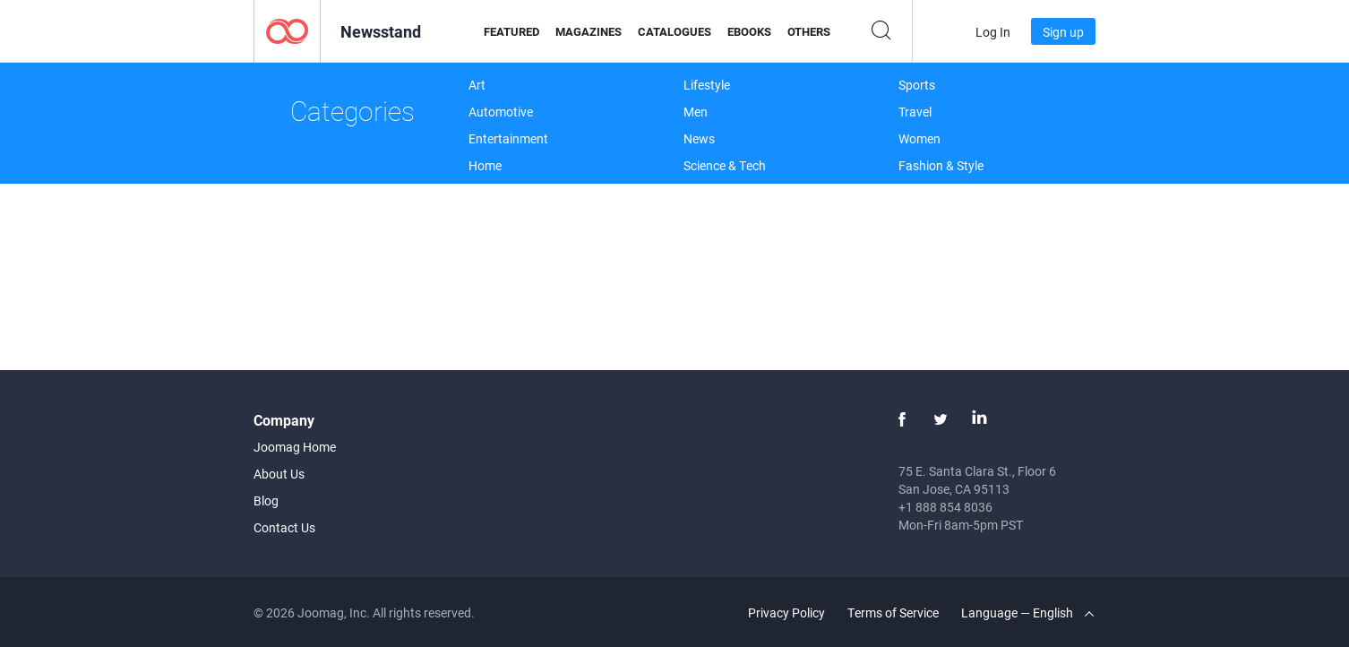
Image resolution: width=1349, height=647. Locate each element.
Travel (915, 111)
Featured (511, 31)
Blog (266, 500)
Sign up (1063, 31)
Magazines (588, 31)
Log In (992, 31)
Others (808, 31)
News (699, 138)
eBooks (749, 31)
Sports (916, 84)
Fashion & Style (941, 165)
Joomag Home (294, 446)
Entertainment (508, 138)
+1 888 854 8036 (945, 506)
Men (695, 111)
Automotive (500, 111)
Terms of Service (893, 612)
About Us (279, 473)
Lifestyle (706, 84)
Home (485, 165)
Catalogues (674, 31)
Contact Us (284, 527)
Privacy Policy (786, 612)
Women (919, 138)
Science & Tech (724, 165)
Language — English (1027, 612)
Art (476, 84)
